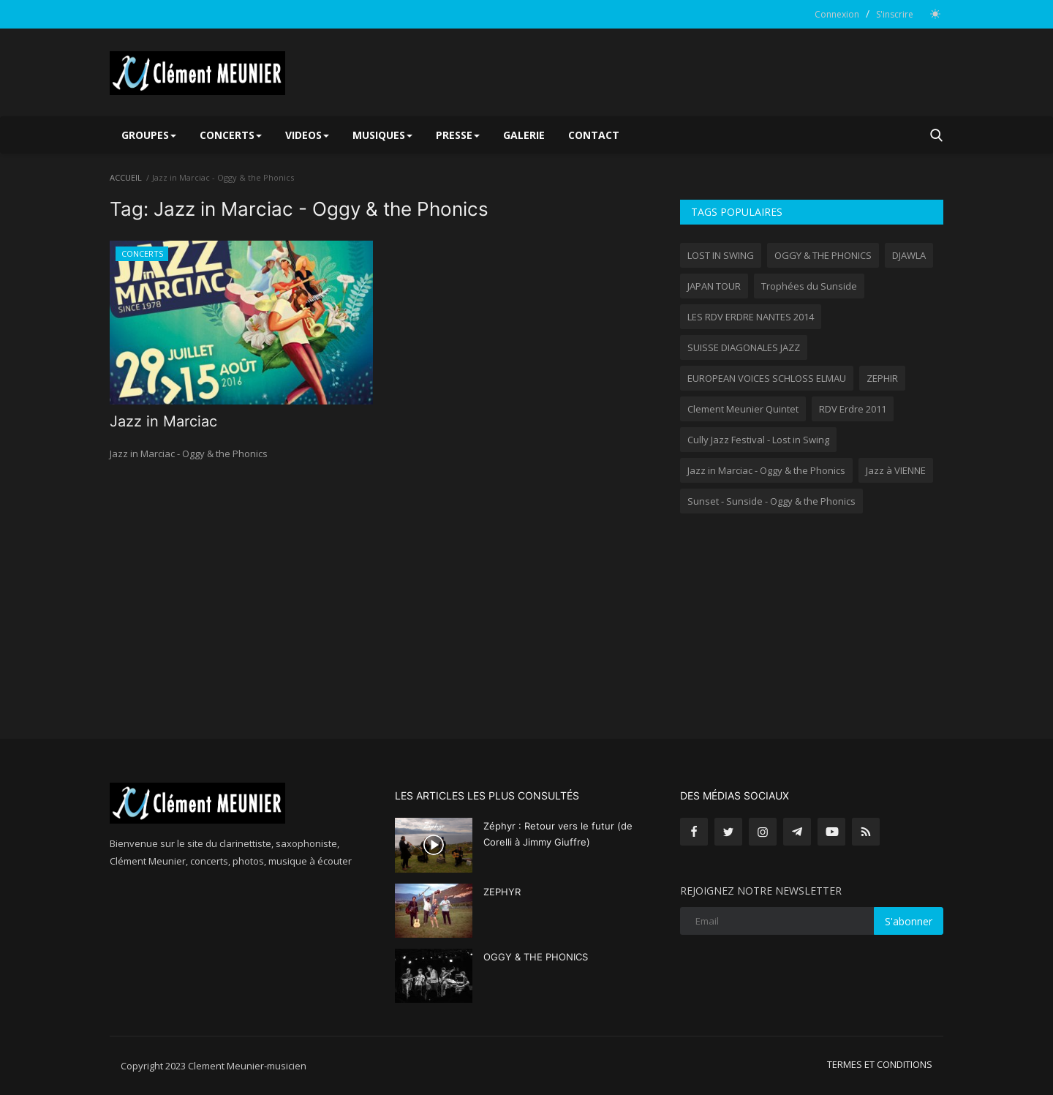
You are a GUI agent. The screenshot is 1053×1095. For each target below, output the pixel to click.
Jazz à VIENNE (896, 470)
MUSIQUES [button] (382, 135)
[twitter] (728, 832)
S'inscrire (894, 14)
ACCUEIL (126, 177)
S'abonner (908, 921)
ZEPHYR (502, 892)
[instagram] (763, 832)
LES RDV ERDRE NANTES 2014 (750, 316)
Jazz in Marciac (163, 421)
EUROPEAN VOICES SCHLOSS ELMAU (766, 378)
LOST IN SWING (720, 255)
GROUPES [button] (148, 135)
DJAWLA (909, 255)
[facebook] (694, 832)
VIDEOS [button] (307, 135)
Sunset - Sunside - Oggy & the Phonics (771, 501)
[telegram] (797, 832)
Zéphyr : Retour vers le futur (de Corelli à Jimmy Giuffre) (558, 834)
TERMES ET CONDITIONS (879, 1064)
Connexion (837, 14)
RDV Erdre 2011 (852, 408)
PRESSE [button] (458, 135)
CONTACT (593, 135)
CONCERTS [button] (231, 135)
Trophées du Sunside (809, 286)
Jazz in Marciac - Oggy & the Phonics (766, 470)
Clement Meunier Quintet (743, 408)
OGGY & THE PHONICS (823, 255)
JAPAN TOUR (714, 286)
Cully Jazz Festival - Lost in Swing (758, 439)
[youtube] (831, 832)
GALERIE (524, 135)
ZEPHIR (882, 378)
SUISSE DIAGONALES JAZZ (743, 347)
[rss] (866, 832)
